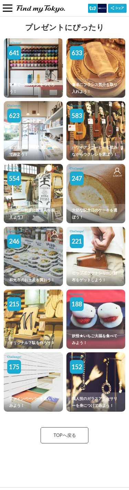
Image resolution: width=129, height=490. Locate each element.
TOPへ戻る (64, 435)
